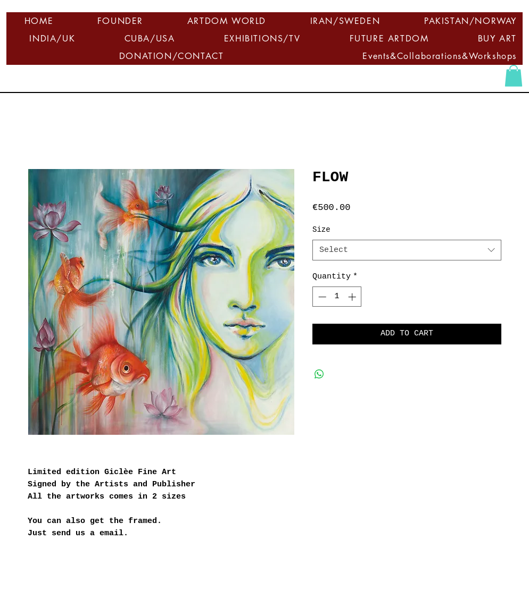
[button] (514, 76)
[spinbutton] (337, 297)
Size (321, 229)
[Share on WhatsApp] (319, 374)
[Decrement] (321, 297)
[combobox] (406, 250)
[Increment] (353, 297)
